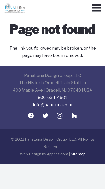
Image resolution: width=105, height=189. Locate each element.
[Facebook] (31, 116)
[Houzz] (74, 116)
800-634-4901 (52, 97)
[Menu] (96, 7)
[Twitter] (45, 116)
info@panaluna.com (52, 104)
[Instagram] (59, 116)
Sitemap (78, 154)
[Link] (14, 8)
